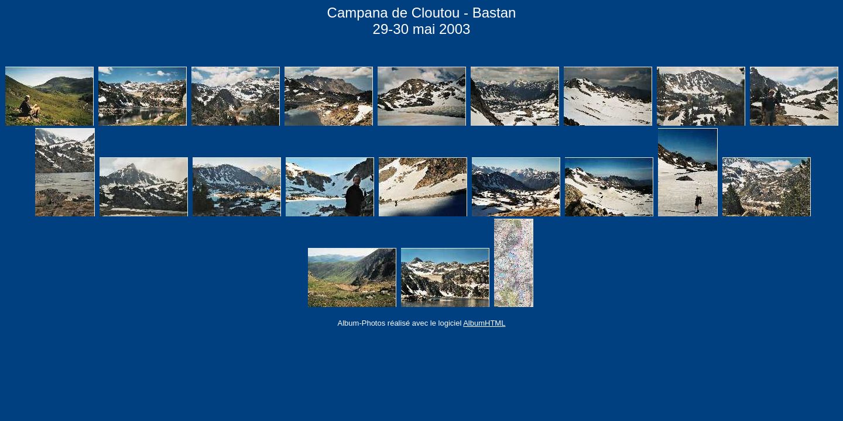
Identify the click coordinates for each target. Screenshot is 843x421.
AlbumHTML (484, 323)
